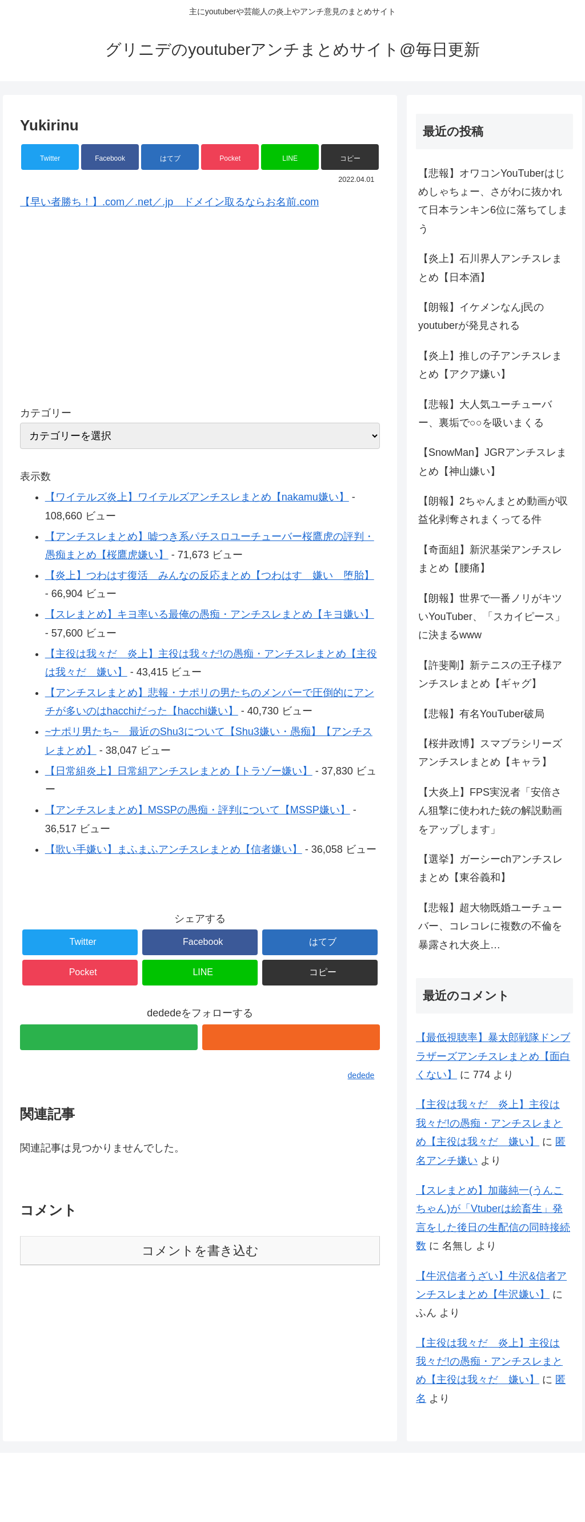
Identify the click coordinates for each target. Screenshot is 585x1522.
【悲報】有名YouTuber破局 (481, 714)
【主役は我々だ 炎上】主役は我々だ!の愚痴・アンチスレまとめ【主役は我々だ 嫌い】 (489, 1123)
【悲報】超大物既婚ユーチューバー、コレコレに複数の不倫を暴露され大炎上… (490, 926)
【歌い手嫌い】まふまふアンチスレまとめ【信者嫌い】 (173, 849)
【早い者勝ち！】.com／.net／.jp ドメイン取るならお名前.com (169, 202)
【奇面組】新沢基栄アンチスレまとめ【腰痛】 (490, 559)
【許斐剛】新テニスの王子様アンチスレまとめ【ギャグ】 (490, 674)
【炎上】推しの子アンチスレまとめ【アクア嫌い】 (490, 365)
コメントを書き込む (200, 1250)
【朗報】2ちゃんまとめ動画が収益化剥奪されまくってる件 (493, 510)
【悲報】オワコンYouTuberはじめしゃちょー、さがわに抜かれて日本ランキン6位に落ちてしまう (493, 201)
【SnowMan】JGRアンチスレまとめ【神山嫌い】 (492, 461)
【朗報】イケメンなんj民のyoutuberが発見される (481, 316)
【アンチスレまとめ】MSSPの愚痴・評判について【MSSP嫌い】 (197, 810)
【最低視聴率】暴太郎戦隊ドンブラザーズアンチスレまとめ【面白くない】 (493, 1056)
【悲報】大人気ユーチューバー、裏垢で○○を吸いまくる (485, 413)
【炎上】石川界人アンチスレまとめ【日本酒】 (490, 268)
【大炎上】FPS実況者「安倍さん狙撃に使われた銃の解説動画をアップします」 (490, 810)
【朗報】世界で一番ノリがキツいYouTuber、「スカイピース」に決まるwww (491, 617)
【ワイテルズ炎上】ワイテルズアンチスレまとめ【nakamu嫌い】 (197, 497)
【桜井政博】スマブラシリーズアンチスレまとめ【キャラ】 (490, 753)
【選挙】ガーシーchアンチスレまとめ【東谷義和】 (490, 868)
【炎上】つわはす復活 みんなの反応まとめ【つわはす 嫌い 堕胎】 (209, 575)
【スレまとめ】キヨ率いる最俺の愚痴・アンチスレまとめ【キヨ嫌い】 (209, 614)
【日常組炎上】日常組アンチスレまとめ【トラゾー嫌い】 (178, 771)
